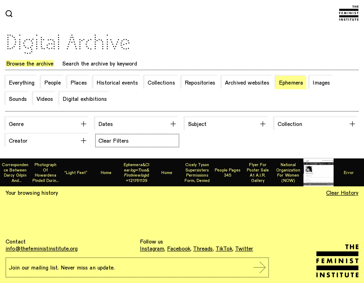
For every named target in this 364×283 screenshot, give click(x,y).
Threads (203, 248)
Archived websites (247, 82)
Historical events (117, 82)
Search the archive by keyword (99, 63)
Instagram (152, 248)
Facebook (178, 248)
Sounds (18, 98)
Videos (44, 98)
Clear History (342, 192)
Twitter (244, 248)
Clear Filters (113, 140)
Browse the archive (29, 63)
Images (321, 82)
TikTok (224, 248)
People (52, 82)
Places (79, 82)
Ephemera (291, 82)
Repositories (200, 82)
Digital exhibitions (85, 98)
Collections (161, 82)
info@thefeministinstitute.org (42, 248)
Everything (22, 82)
